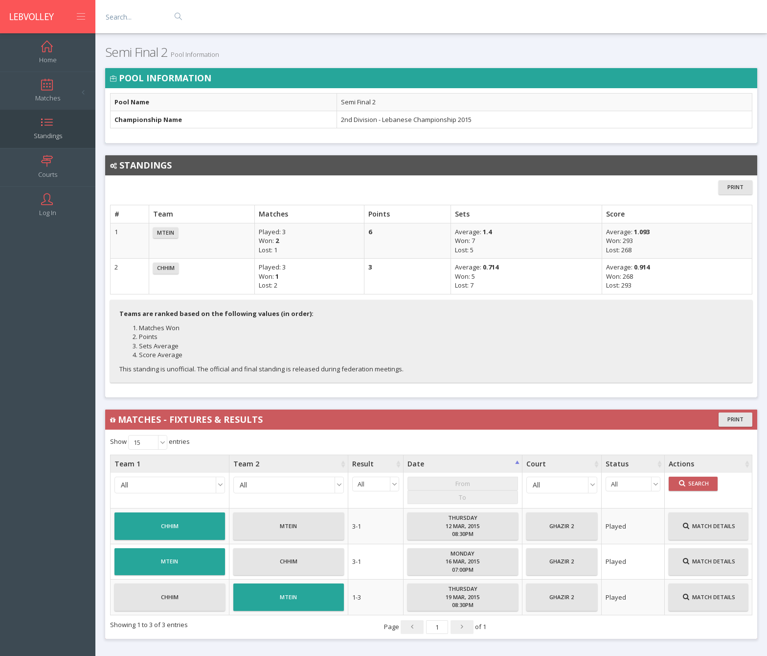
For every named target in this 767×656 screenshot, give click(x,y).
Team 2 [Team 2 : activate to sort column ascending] (246, 463)
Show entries (150, 442)
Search (694, 483)
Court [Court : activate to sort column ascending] (536, 463)
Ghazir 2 (561, 530)
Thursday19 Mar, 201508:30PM (462, 596)
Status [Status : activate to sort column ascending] (617, 463)
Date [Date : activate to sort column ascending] (415, 463)
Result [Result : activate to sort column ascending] (363, 463)
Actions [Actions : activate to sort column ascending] (681, 463)
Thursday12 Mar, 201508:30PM (462, 525)
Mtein (165, 232)
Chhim (166, 267)
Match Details (709, 530)
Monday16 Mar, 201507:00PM (462, 561)
